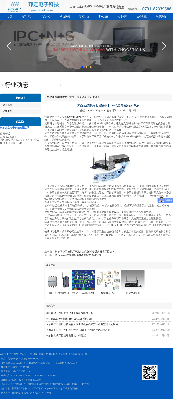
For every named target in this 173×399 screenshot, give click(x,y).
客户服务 (103, 16)
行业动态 (7, 105)
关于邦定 (26, 16)
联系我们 (161, 16)
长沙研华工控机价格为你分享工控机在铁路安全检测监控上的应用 (82, 324)
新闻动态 (84, 16)
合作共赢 (142, 16)
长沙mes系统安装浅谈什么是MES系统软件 (77, 255)
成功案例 (65, 16)
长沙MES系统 (74, 117)
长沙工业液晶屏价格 (68, 388)
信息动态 (82, 97)
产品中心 (46, 16)
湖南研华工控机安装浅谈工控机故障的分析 (69, 313)
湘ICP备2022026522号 (40, 393)
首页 (9, 16)
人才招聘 (122, 16)
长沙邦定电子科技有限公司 (59, 231)
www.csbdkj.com (96, 110)
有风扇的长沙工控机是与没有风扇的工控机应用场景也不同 (78, 330)
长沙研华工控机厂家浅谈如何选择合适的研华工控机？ (84, 251)
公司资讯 (7, 111)
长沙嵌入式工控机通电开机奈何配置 (66, 335)
